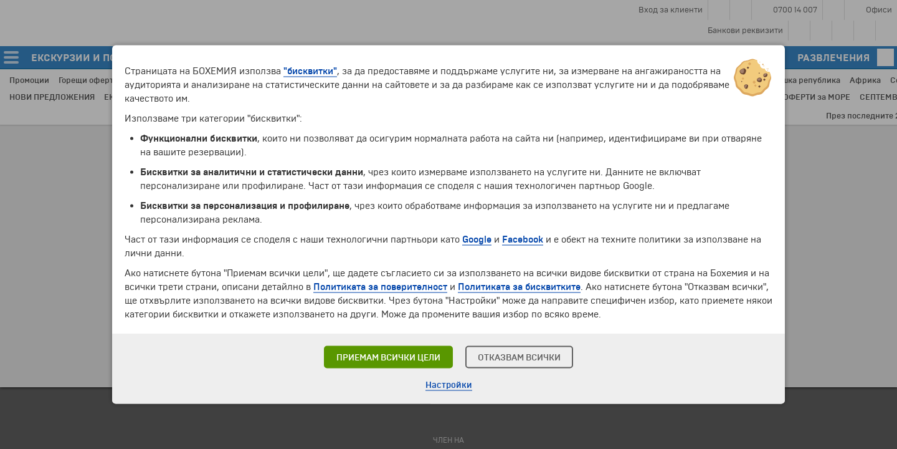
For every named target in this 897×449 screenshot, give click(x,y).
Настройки (448, 385)
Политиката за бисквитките (519, 286)
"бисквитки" (310, 71)
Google (476, 239)
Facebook (522, 239)
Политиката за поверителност (380, 286)
